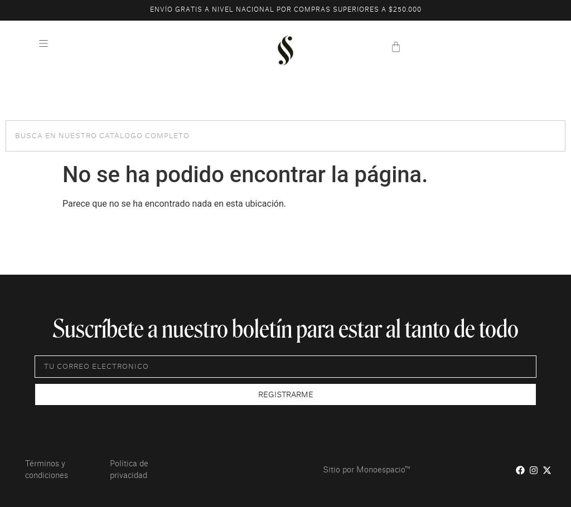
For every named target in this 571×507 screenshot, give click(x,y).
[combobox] (285, 136)
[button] (43, 45)
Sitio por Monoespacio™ (366, 470)
